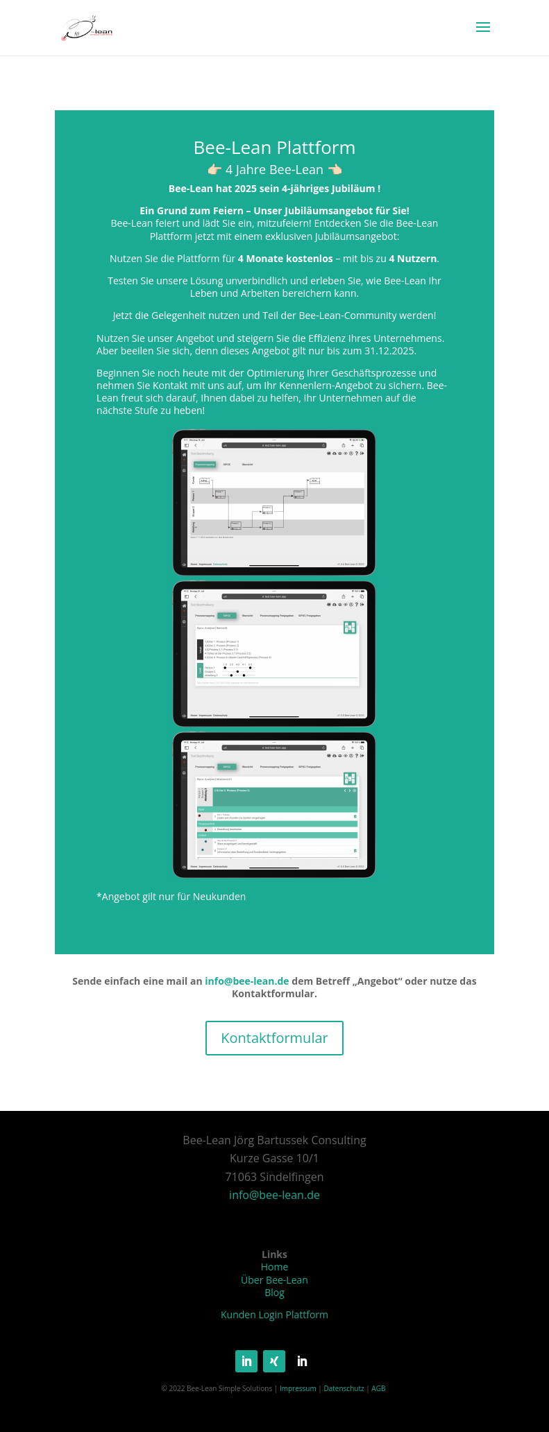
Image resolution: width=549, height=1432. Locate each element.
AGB (378, 1388)
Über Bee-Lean (274, 1279)
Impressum (298, 1388)
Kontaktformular (274, 1037)
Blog (274, 1292)
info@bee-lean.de (248, 980)
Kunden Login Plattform (274, 1314)
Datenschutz (343, 1388)
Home (275, 1266)
